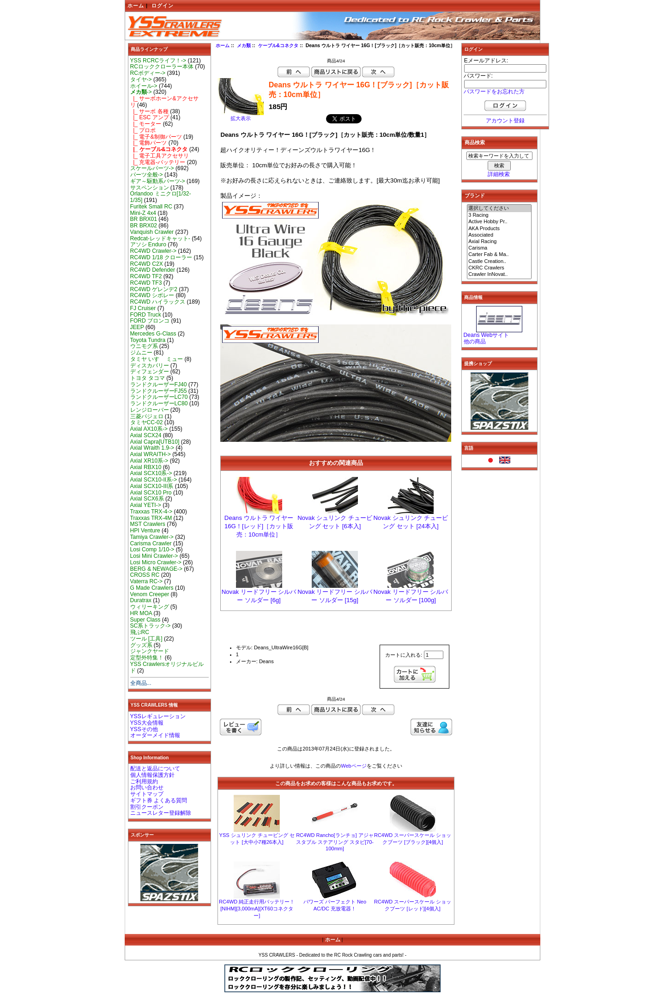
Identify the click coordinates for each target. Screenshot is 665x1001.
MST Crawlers (147, 524)
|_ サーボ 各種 (149, 111)
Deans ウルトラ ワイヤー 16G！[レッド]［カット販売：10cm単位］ (258, 526)
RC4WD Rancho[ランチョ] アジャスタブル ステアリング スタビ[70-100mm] (335, 841)
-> (141, 92)
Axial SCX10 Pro (151, 492)
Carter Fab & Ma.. (499, 254)
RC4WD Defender (152, 270)
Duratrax (140, 600)
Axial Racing (499, 241)
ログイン (162, 5)
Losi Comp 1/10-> (152, 549)
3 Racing (499, 215)
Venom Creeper (149, 594)
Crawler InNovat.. (499, 274)
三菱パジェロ (146, 416)
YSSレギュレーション (158, 716)
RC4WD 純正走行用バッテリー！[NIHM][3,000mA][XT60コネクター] (257, 908)
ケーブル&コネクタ (278, 45)
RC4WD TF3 (146, 283)
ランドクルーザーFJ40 (158, 384)
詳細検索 (499, 174)
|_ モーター (146, 124)
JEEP (137, 327)
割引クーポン (146, 807)
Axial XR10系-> (149, 461)
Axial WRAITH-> (150, 454)
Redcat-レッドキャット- (160, 238)
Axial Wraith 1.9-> (152, 448)
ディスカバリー (149, 365)
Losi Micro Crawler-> (155, 562)
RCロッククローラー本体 (161, 66)
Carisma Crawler (151, 543)
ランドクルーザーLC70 (159, 397)
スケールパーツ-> (152, 168)
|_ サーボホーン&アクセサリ (164, 101)
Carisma (499, 248)
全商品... (140, 683)
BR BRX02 (143, 225)
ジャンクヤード (149, 651)
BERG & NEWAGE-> (156, 569)
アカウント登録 (505, 120)
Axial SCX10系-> (151, 473)
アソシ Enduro (148, 244)
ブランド (475, 195)
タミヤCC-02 (146, 422)
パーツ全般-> (146, 174)
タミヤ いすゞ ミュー (156, 359)
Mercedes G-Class (153, 333)
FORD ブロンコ (150, 320)
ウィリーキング (149, 607)
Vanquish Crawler (152, 232)
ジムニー (141, 352)
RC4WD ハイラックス (158, 302)
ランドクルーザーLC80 (159, 403)
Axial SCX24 (146, 435)
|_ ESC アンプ (149, 117)
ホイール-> (143, 86)
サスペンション (149, 187)
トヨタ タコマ (147, 378)
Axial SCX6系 (147, 498)
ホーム (135, 5)
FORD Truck (145, 314)
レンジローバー (149, 410)
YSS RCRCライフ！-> (158, 60)
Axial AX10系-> (149, 429)
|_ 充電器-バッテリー (158, 162)
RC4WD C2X (146, 264)
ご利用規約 (144, 781)
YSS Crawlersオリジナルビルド (167, 667)
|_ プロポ (143, 130)
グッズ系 (141, 645)
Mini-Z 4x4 (143, 213)
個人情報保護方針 (152, 775)
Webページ (353, 766)
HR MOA (141, 613)
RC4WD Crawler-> (153, 251)
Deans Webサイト (486, 335)
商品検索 (475, 142)
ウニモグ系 (144, 346)
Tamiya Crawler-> (152, 537)
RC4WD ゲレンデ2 (153, 289)
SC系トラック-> (150, 626)
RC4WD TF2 (146, 276)
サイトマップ (146, 794)
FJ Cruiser (143, 308)
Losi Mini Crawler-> (154, 556)
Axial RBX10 (146, 467)
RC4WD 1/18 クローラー (161, 257)
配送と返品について (155, 768)
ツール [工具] (146, 638)
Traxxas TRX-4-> (151, 511)
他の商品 (475, 341)
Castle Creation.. (499, 261)
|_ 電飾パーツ (148, 143)
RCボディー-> (148, 73)
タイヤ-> (141, 79)
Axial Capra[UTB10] (155, 442)
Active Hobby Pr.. (499, 222)
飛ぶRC (139, 632)
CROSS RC (145, 575)
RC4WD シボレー (152, 295)
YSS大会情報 (146, 723)
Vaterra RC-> (146, 581)
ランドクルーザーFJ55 (158, 391)
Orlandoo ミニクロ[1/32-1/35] (160, 196)
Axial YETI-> (145, 505)
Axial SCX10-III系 (152, 486)
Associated (499, 235)
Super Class (145, 619)
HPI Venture (145, 530)
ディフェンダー (149, 371)
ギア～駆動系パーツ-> (157, 181)
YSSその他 (144, 729)
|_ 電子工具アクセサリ (159, 156)
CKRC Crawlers (499, 268)
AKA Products (499, 229)
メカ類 (244, 45)
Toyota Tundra (148, 340)
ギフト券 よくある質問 (158, 800)
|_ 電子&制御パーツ (156, 137)
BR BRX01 (143, 219)
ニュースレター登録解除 (160, 813)
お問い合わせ (146, 787)
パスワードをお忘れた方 (494, 91)
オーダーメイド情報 (155, 735)
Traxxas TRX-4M (151, 518)
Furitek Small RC (151, 206)
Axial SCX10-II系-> (153, 479)
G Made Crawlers (152, 588)
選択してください (499, 208)
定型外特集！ (146, 657)
